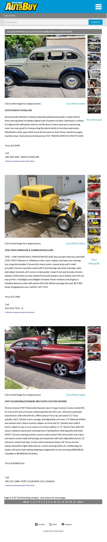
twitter (54, 524)
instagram (68, 524)
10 (55, 501)
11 (59, 501)
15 (74, 501)
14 (70, 501)
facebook (41, 524)
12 (62, 501)
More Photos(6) (94, 119)
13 (66, 501)
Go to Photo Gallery (75, 103)
